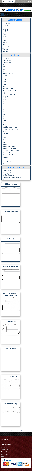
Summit (5, 157)
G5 (3, 106)
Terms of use (4, 447)
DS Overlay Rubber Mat (10, 266)
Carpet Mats (7, 171)
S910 (4, 142)
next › (17, 430)
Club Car (6, 25)
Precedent (6, 133)
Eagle (4, 93)
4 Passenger (7, 60)
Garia (4, 34)
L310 (4, 121)
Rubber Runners (8, 175)
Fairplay (5, 30)
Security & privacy (6, 444)
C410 (4, 78)
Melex (5, 38)
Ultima (5, 163)
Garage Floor (7, 179)
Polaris (5, 43)
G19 (4, 116)
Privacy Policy (4, 449)
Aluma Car (6, 23)
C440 (4, 80)
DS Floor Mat (11, 239)
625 (4, 71)
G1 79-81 (5, 97)
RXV (4, 136)
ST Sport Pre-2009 (9, 155)
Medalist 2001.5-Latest (10, 129)
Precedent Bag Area (11, 376)
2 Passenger (7, 58)
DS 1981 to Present (9, 88)
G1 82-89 (6, 99)
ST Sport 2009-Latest (10, 153)
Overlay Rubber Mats (10, 173)
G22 (4, 118)
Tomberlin (6, 47)
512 (4, 69)
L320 (4, 123)
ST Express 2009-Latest (11, 151)
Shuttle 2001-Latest (9, 148)
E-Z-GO (5, 27)
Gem (4, 36)
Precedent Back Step (10, 404)
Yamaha (5, 51)
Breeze (5, 75)
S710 (4, 138)
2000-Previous (8, 73)
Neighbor (6, 131)
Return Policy (4, 456)
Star (4, 45)
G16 (4, 114)
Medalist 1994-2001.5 (10, 127)
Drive (4, 86)
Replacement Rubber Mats (12, 177)
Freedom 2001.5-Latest (10, 95)
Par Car (5, 40)
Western (5, 49)
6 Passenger (7, 63)
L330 (4, 125)
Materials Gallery (10, 349)
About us (3, 442)
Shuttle (5, 144)
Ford (4, 32)
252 (4, 65)
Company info (5, 439)
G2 (3, 101)
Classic (5, 84)
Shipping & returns (6, 451)
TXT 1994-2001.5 (8, 159)
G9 (4, 110)
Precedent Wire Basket (11, 211)
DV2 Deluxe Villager (9, 90)
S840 (4, 140)
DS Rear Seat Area (11, 184)
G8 (4, 108)
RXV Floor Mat (11, 321)
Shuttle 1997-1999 (9, 146)
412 (4, 67)
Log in (29, 1)
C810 (4, 82)
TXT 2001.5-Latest (9, 161)
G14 (4, 112)
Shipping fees (4, 454)
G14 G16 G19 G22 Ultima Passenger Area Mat (10, 294)
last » (21, 430)
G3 (3, 103)
